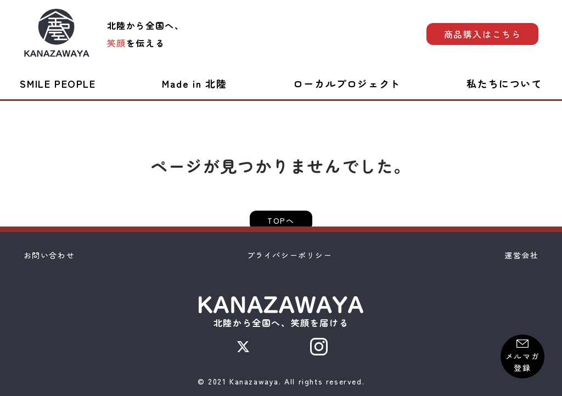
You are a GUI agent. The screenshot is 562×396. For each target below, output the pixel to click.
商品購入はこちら (482, 34)
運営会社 (521, 255)
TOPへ (280, 220)
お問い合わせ (49, 255)
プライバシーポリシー (290, 255)
